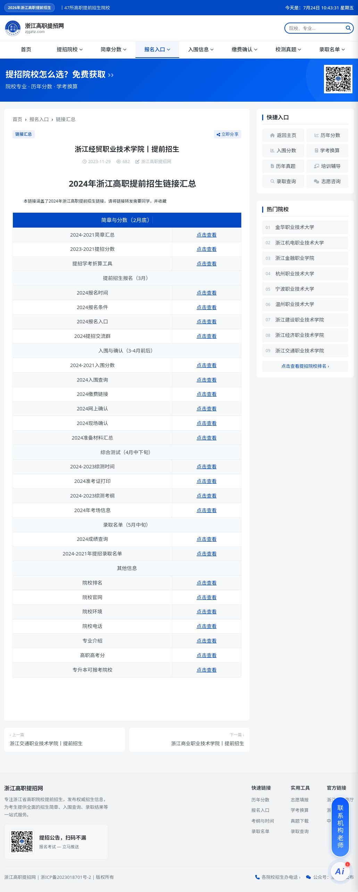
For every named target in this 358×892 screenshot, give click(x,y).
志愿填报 (300, 800)
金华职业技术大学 (294, 227)
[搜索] (348, 28)
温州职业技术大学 (294, 304)
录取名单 (332, 49)
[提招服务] (340, 871)
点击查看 (207, 234)
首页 (26, 49)
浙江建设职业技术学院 (299, 319)
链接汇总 (65, 119)
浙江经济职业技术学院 (299, 335)
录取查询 (300, 831)
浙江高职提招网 (20, 877)
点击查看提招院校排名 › (305, 366)
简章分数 (113, 49)
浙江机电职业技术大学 (299, 242)
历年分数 (260, 800)
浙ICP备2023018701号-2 (66, 877)
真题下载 (300, 821)
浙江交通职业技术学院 (299, 350)
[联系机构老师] (340, 827)
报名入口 (157, 49)
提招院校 (70, 49)
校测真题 (288, 49)
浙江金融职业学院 (294, 258)
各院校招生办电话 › (281, 877)
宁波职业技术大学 (294, 289)
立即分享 (228, 134)
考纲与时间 (262, 821)
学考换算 (300, 810)
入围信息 (201, 49)
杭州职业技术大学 (294, 273)
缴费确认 (244, 49)
